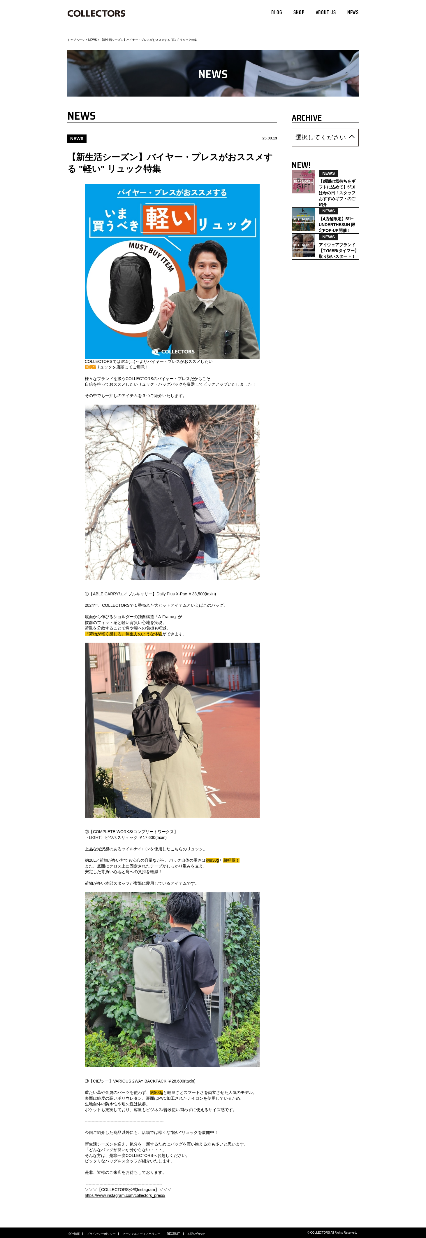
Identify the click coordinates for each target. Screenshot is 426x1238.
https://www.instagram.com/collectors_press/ (125, 1193)
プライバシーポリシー (101, 1232)
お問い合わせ (196, 1232)
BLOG (276, 13)
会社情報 (74, 1232)
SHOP (298, 13)
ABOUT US (326, 13)
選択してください (310, 136)
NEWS (353, 13)
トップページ (76, 39)
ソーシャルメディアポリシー (141, 1232)
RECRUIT (174, 1232)
